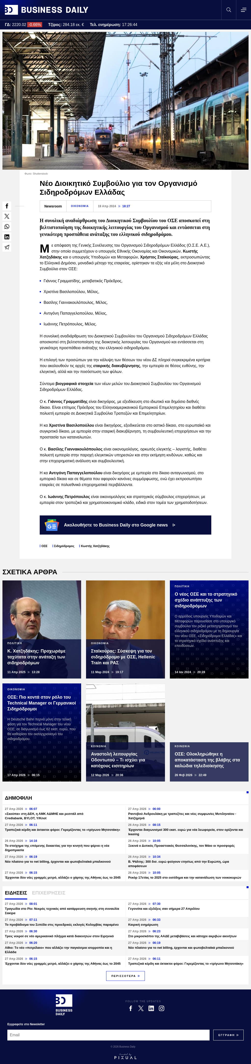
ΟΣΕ (44, 546)
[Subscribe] (226, 1035)
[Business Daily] (64, 1004)
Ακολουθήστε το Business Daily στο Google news (110, 525)
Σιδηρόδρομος (64, 546)
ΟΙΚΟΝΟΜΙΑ (80, 206)
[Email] (108, 1035)
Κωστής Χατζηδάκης (95, 546)
